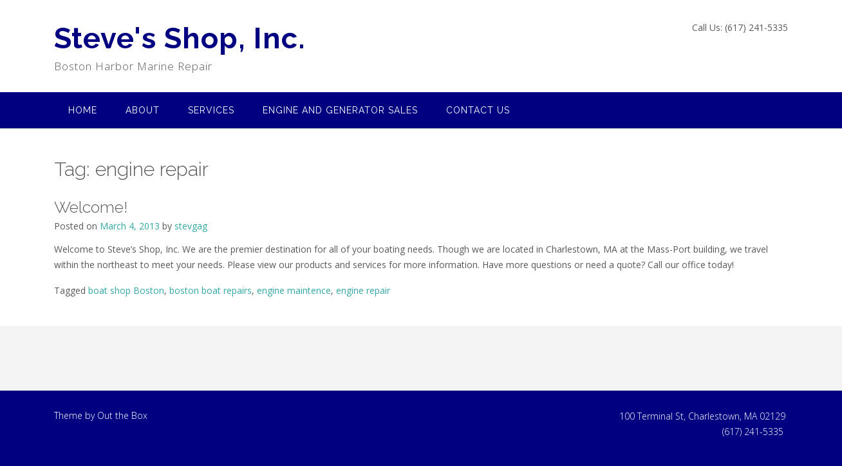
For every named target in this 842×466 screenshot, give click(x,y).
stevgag (190, 226)
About (143, 110)
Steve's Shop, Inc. (180, 38)
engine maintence (294, 290)
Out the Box (122, 415)
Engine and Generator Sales (340, 110)
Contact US (478, 110)
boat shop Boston (126, 290)
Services (211, 110)
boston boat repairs (210, 290)
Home (82, 110)
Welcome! (90, 207)
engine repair (363, 290)
